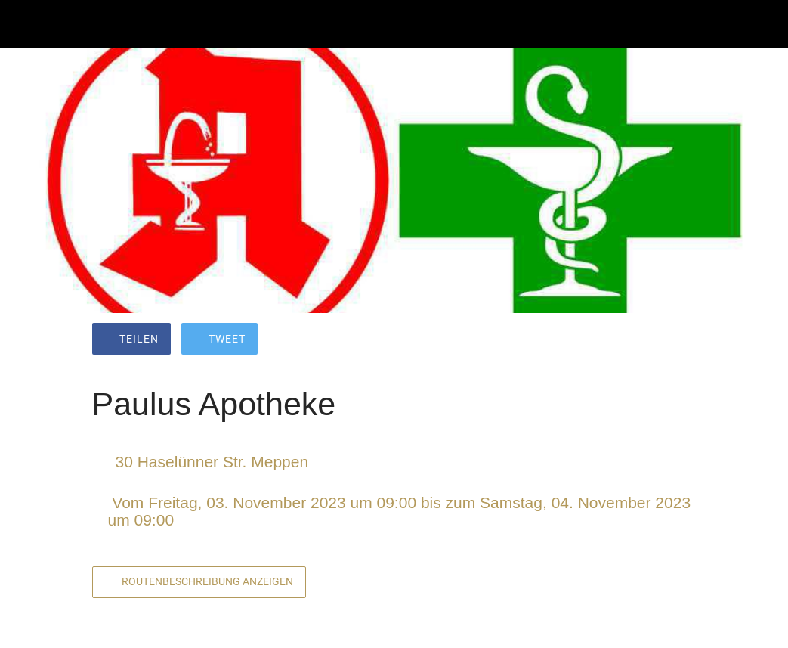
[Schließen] (24, 24)
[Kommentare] (678, 340)
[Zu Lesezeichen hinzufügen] (642, 340)
